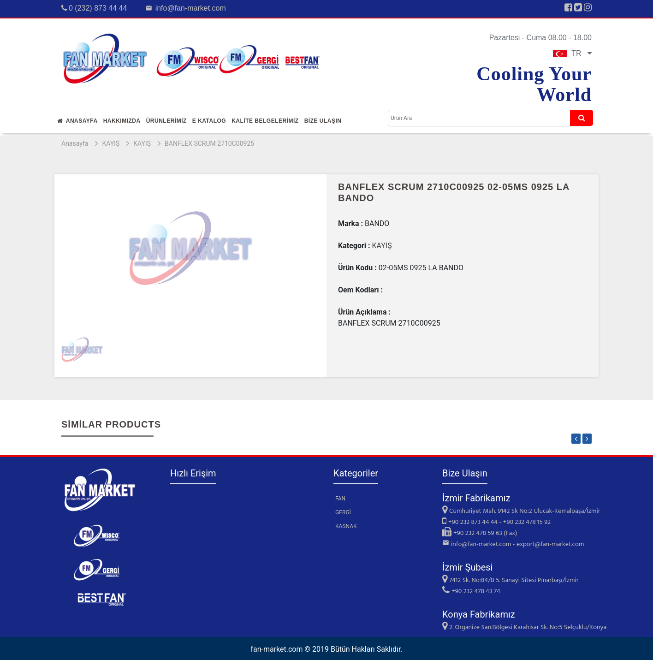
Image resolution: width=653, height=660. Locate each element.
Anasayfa (77, 121)
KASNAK (346, 526)
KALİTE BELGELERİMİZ (265, 121)
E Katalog (209, 121)
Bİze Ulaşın (323, 121)
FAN (340, 498)
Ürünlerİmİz (166, 121)
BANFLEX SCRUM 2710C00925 (209, 143)
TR (572, 53)
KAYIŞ (110, 143)
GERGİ (343, 512)
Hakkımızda (122, 121)
